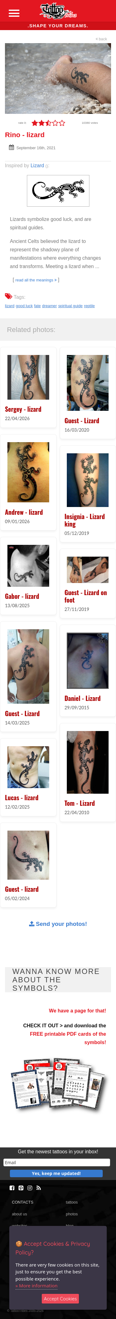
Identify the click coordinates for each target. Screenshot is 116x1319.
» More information (36, 1285)
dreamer (49, 305)
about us (19, 1214)
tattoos (72, 1202)
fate (37, 305)
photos (72, 1214)
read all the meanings (36, 280)
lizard (10, 305)
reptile (89, 305)
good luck (24, 305)
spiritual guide (70, 305)
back (101, 39)
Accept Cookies (60, 1299)
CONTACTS (22, 1202)
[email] (56, 1162)
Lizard (37, 165)
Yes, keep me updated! (56, 1173)
